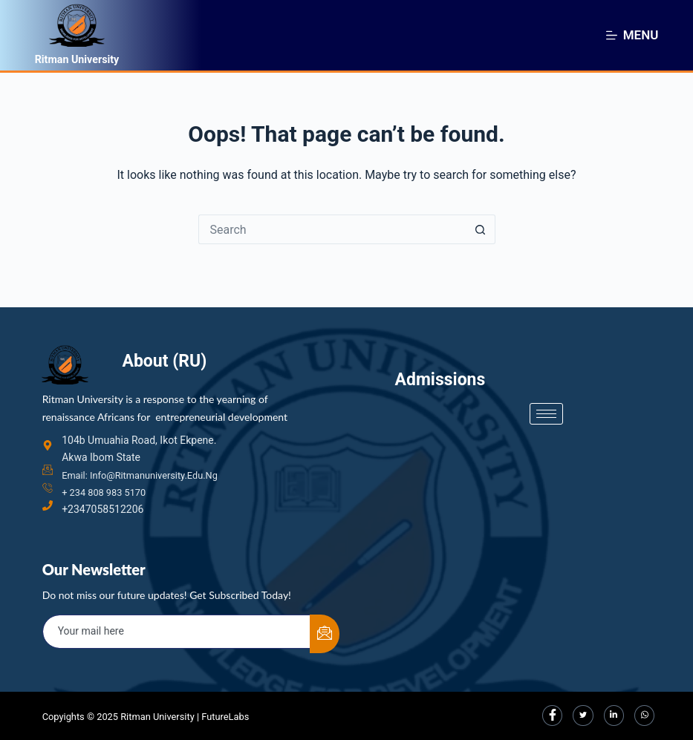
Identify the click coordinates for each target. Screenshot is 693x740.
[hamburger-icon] (546, 395)
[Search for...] (332, 229)
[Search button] (480, 229)
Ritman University (88, 58)
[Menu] (632, 34)
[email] (176, 630)
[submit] (324, 632)
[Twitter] (579, 715)
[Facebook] (548, 715)
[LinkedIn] (611, 715)
